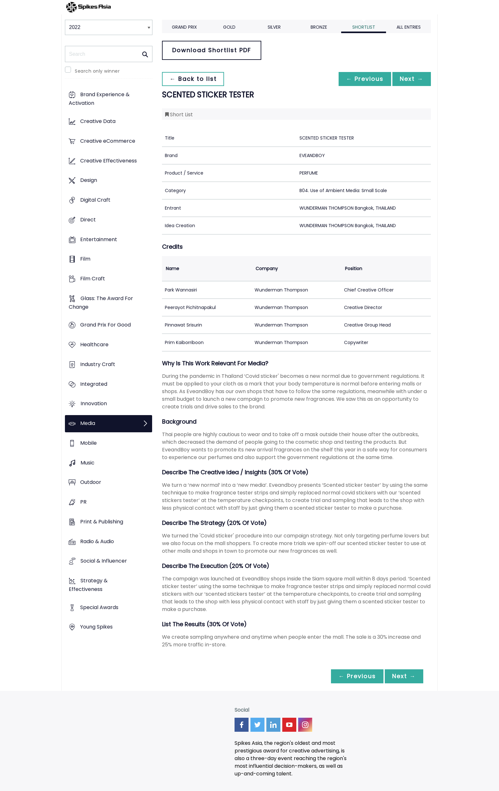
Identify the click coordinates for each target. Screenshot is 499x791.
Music (88, 462)
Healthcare (94, 345)
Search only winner (97, 71)
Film (85, 259)
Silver (274, 27)
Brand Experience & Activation (99, 99)
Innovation (94, 403)
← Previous (364, 79)
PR (83, 502)
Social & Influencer (104, 561)
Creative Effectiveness (108, 160)
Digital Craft (95, 200)
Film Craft (92, 278)
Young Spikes (96, 627)
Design (88, 180)
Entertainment (98, 239)
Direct (88, 219)
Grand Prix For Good (105, 325)
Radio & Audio (97, 541)
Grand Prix (184, 27)
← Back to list (193, 79)
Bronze (319, 27)
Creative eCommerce (107, 141)
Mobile (88, 443)
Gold (229, 27)
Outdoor (90, 482)
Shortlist (363, 27)
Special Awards (99, 607)
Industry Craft (97, 364)
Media (87, 423)
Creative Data (98, 121)
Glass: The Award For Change (101, 303)
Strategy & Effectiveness (88, 585)
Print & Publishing (101, 521)
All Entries (409, 27)
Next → (411, 79)
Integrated (93, 384)
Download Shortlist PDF (211, 50)
